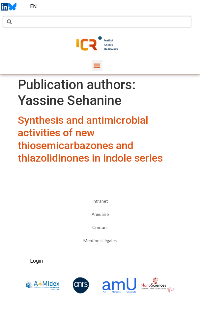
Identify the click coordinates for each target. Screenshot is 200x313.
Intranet (100, 201)
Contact (100, 227)
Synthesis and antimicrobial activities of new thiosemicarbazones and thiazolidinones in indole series (90, 139)
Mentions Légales (100, 240)
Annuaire (100, 214)
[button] (97, 65)
